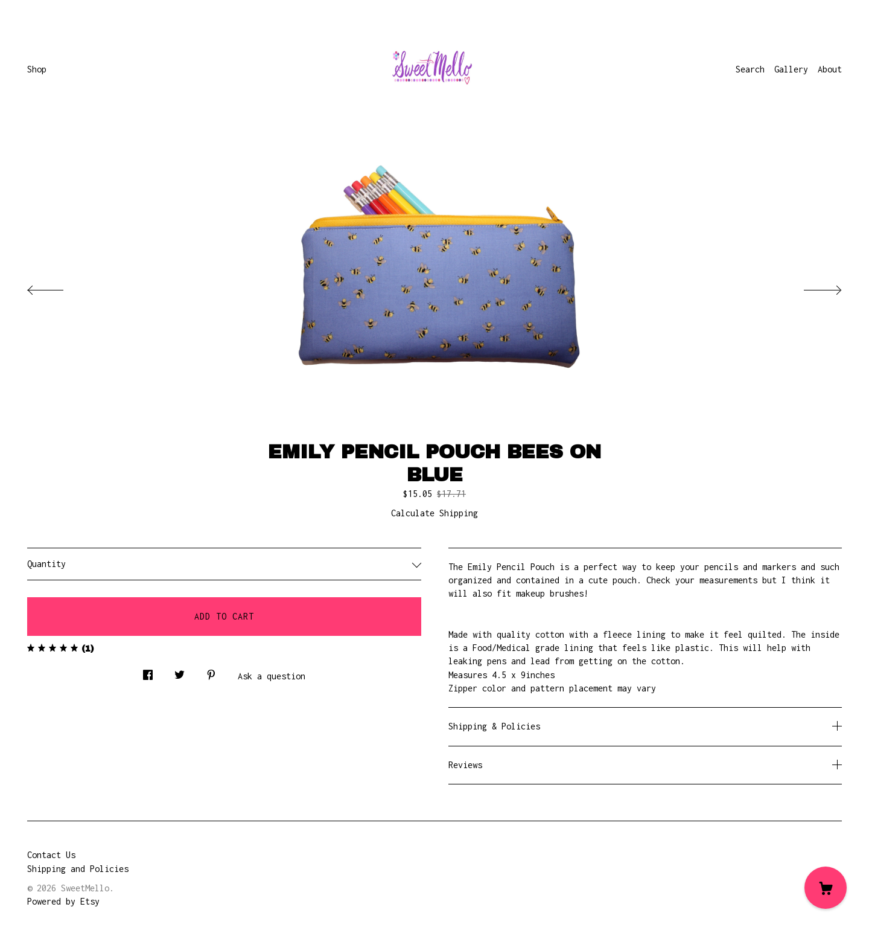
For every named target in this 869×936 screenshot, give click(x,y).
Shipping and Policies (78, 869)
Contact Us (51, 855)
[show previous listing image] (57, 287)
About (830, 69)
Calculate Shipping (434, 513)
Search (750, 69)
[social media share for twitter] (179, 672)
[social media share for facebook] (148, 672)
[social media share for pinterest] (211, 672)
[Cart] (825, 888)
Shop (36, 69)
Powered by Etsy (63, 901)
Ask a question (271, 676)
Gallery (791, 69)
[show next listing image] (811, 287)
